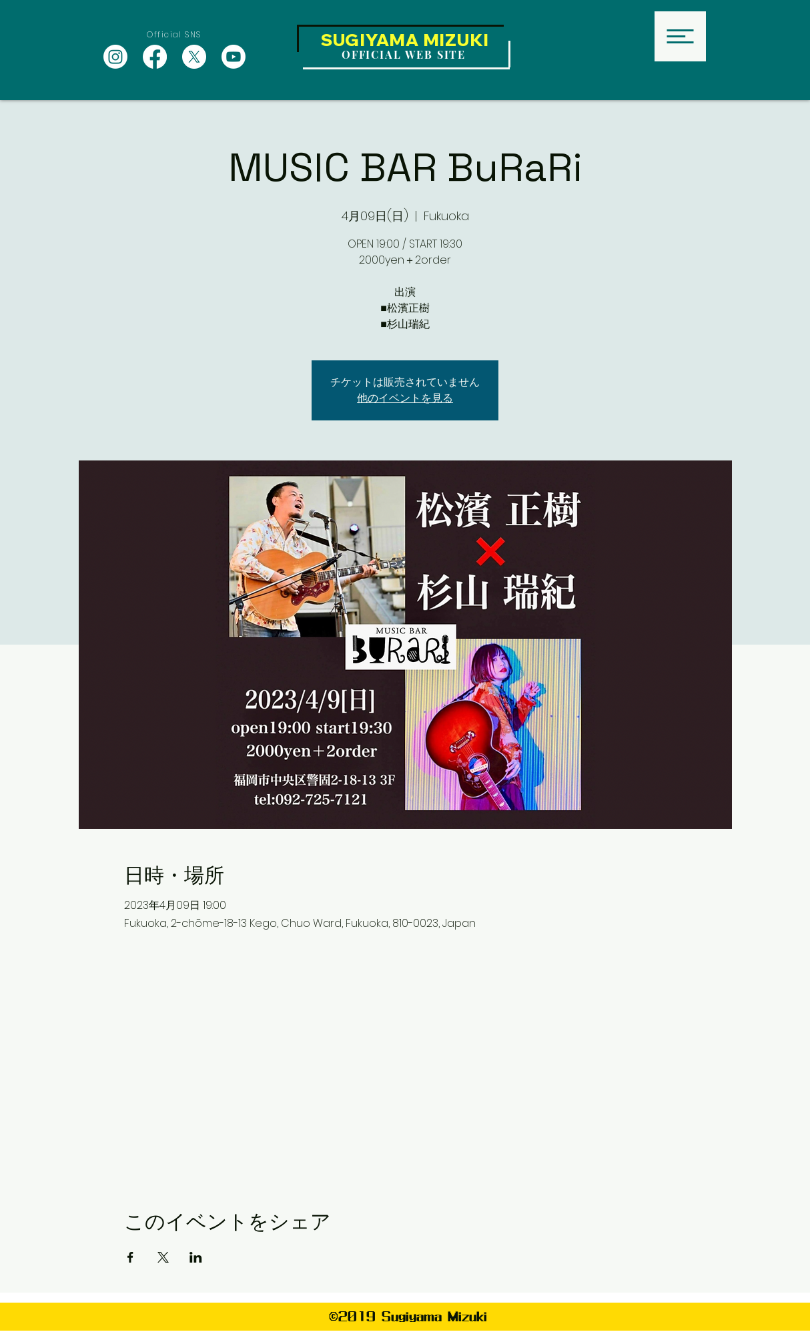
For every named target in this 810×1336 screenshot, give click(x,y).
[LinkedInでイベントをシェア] (195, 1257)
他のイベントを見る (405, 398)
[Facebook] (155, 57)
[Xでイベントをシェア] (163, 1257)
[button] (680, 36)
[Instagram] (115, 57)
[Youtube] (234, 57)
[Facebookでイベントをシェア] (130, 1257)
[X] (194, 57)
